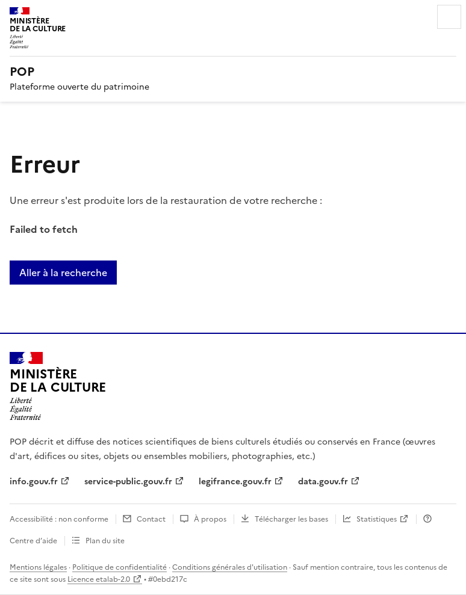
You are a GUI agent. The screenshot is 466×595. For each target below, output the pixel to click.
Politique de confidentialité (119, 567)
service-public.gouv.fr (128, 481)
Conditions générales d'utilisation (229, 567)
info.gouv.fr (34, 481)
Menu (449, 17)
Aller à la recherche (63, 272)
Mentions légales (38, 567)
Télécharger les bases (291, 519)
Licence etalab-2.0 (98, 579)
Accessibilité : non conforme (59, 519)
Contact (151, 519)
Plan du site (105, 540)
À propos (210, 519)
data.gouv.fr (323, 481)
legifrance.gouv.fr (235, 481)
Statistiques (376, 519)
